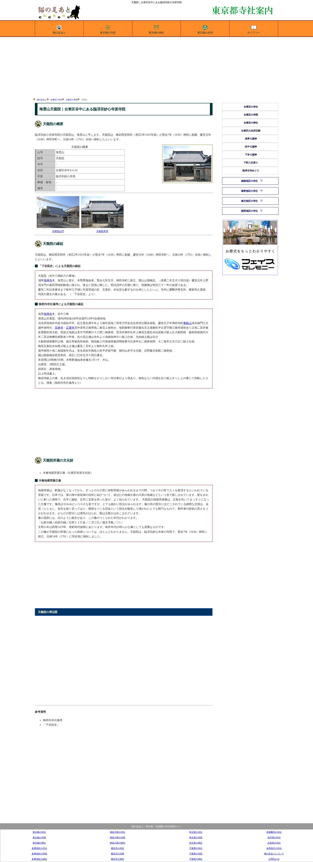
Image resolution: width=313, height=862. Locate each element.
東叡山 (187, 323)
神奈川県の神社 (117, 843)
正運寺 (70, 327)
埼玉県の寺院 (195, 837)
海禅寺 (48, 280)
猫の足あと (59, 28)
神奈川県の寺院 (117, 837)
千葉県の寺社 (195, 848)
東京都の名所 (205, 28)
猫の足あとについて (274, 853)
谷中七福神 (251, 146)
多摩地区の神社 (39, 859)
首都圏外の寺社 (274, 832)
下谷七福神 (251, 154)
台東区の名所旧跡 (250, 130)
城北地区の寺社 (249, 201)
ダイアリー (253, 28)
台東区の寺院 (72, 100)
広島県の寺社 (274, 843)
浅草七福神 (251, 138)
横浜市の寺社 (117, 848)
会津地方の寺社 (274, 848)
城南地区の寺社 (249, 181)
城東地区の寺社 (249, 191)
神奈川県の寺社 (117, 832)
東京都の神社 (156, 28)
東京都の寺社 (39, 832)
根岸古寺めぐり (250, 170)
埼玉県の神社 (195, 843)
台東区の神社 (251, 122)
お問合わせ (274, 859)
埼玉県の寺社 (195, 832)
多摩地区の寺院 (39, 853)
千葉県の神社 (195, 859)
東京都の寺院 (108, 28)
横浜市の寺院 (117, 853)
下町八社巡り (251, 162)
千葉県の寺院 (195, 853)
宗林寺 (59, 327)
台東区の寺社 (56, 100)
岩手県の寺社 (274, 837)
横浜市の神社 (117, 859)
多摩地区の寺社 (39, 848)
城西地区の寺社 (249, 211)
